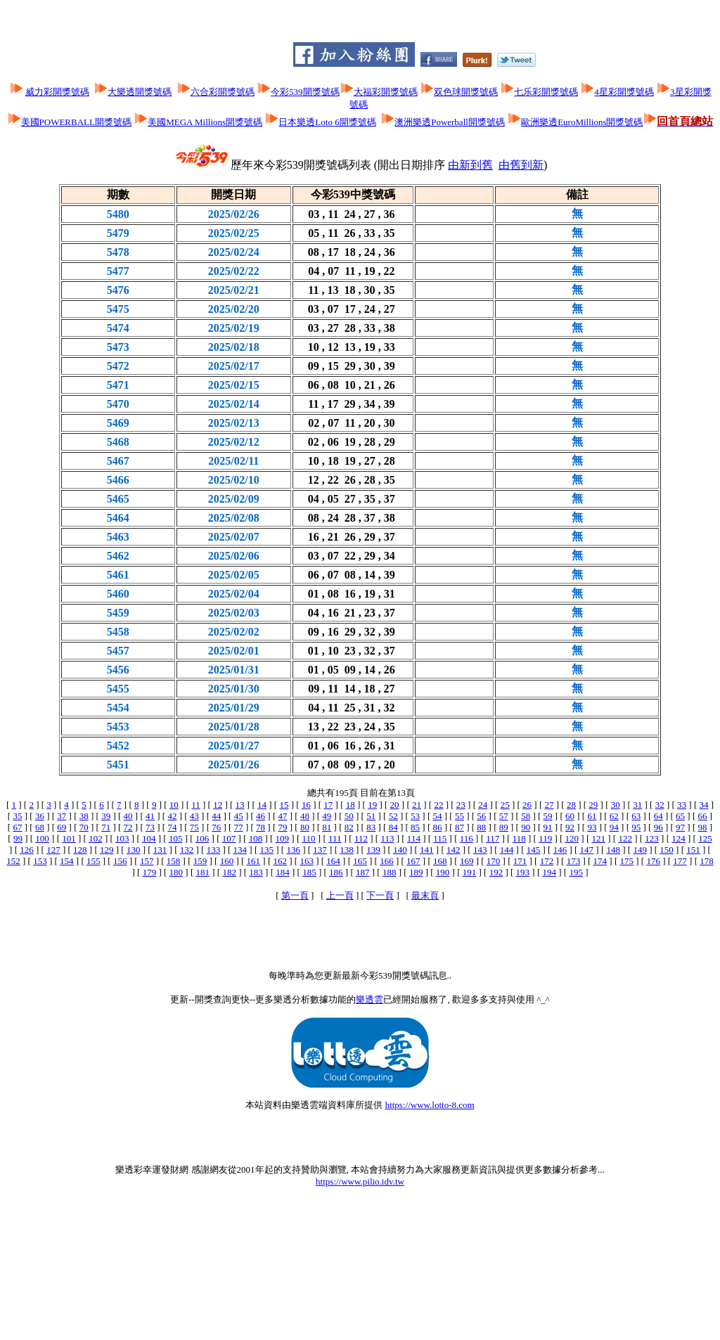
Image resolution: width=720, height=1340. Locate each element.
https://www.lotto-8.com (430, 1105)
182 (229, 872)
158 (174, 861)
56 (481, 816)
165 (360, 861)
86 (437, 827)
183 (256, 872)
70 (84, 827)
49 (326, 816)
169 (467, 861)
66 (702, 816)
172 (547, 861)
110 (309, 838)
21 (416, 804)
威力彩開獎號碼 (57, 91)
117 (492, 838)
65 (680, 816)
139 (373, 849)
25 (505, 804)
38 (84, 816)
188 (389, 872)
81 (326, 827)
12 (217, 804)
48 (304, 816)
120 (572, 838)
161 (254, 861)
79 (283, 827)
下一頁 (380, 895)
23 (460, 804)
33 (681, 804)
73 (150, 827)
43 (194, 816)
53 (415, 816)
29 (593, 804)
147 (587, 849)
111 (335, 838)
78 (260, 827)
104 (149, 838)
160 (227, 861)
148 (614, 849)
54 (437, 816)
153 (40, 861)
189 (416, 872)
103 (122, 838)
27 (549, 804)
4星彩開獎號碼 (624, 91)
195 (576, 872)
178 (707, 861)
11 (195, 804)
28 (571, 804)
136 (293, 849)
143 (480, 849)
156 (120, 861)
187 (363, 872)
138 (347, 849)
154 (67, 861)
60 (569, 816)
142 (453, 849)
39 (105, 816)
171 (520, 861)
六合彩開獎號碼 (223, 91)
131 (160, 849)
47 (283, 816)
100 (42, 838)
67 (17, 827)
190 (443, 872)
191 (470, 872)
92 (569, 827)
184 (283, 872)
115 (439, 838)
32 (659, 804)
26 (527, 804)
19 (372, 804)
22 (438, 804)
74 (171, 827)
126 (27, 849)
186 (336, 872)
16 (306, 804)
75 (194, 827)
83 (370, 827)
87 (459, 827)
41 (150, 816)
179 (150, 872)
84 (393, 827)
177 (680, 861)
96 (658, 827)
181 (203, 872)
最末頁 (425, 895)
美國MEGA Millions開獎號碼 (205, 122)
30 (615, 804)
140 (400, 849)
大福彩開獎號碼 (386, 91)
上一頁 (340, 895)
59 (548, 816)
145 (534, 849)
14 (261, 804)
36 (39, 816)
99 (17, 838)
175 (626, 861)
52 (393, 816)
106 (202, 838)
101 (69, 838)
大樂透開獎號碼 (140, 91)
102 (96, 838)
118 (519, 838)
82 (349, 827)
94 (614, 827)
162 (280, 861)
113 (387, 838)
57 (503, 816)
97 (680, 827)
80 (304, 827)
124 (678, 838)
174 (600, 861)
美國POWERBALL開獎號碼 (76, 122)
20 (394, 804)
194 (549, 872)
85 (415, 827)
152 (13, 861)
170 (494, 861)
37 (61, 816)
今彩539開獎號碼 (305, 91)
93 (591, 827)
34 (703, 804)
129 (107, 849)
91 (548, 827)
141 (427, 849)
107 (229, 838)
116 (466, 838)
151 (693, 849)
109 (283, 838)
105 (176, 838)
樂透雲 (369, 999)
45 (238, 816)
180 (176, 872)
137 (320, 849)
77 (238, 827)
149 (640, 849)
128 (80, 849)
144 (507, 849)
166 (387, 861)
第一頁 (295, 895)
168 (440, 861)
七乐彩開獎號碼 (546, 91)
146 (560, 849)
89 (503, 827)
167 (413, 861)
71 (105, 827)
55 (459, 816)
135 (267, 849)
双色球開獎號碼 (466, 91)
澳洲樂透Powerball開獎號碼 (449, 122)
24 (482, 804)
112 (361, 838)
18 (350, 804)
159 (200, 861)
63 (636, 816)
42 (171, 816)
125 (705, 838)
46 (260, 816)
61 (591, 816)
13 (240, 804)
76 (216, 827)
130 (134, 849)
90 (525, 827)
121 (599, 838)
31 (637, 804)
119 (545, 838)
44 (216, 816)
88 (481, 827)
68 (39, 827)
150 (667, 849)
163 (307, 861)
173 (574, 861)
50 (349, 816)
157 (147, 861)
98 (702, 827)
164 (333, 861)
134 (240, 849)
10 (174, 804)
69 (61, 827)
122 (625, 838)
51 (370, 816)
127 (53, 849)
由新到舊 (470, 165)
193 (523, 872)
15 (283, 804)
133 (214, 849)
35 (17, 816)
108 (256, 838)
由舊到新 (521, 165)
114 (413, 838)
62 (614, 816)
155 (93, 861)
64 (658, 816)
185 (309, 872)
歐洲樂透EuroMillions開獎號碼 (582, 122)
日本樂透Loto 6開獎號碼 (326, 122)
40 (128, 816)
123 (652, 838)
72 (128, 827)
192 (496, 872)
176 (653, 861)
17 (328, 804)
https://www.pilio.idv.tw (360, 1181)
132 (187, 849)
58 (525, 816)
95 (636, 827)
